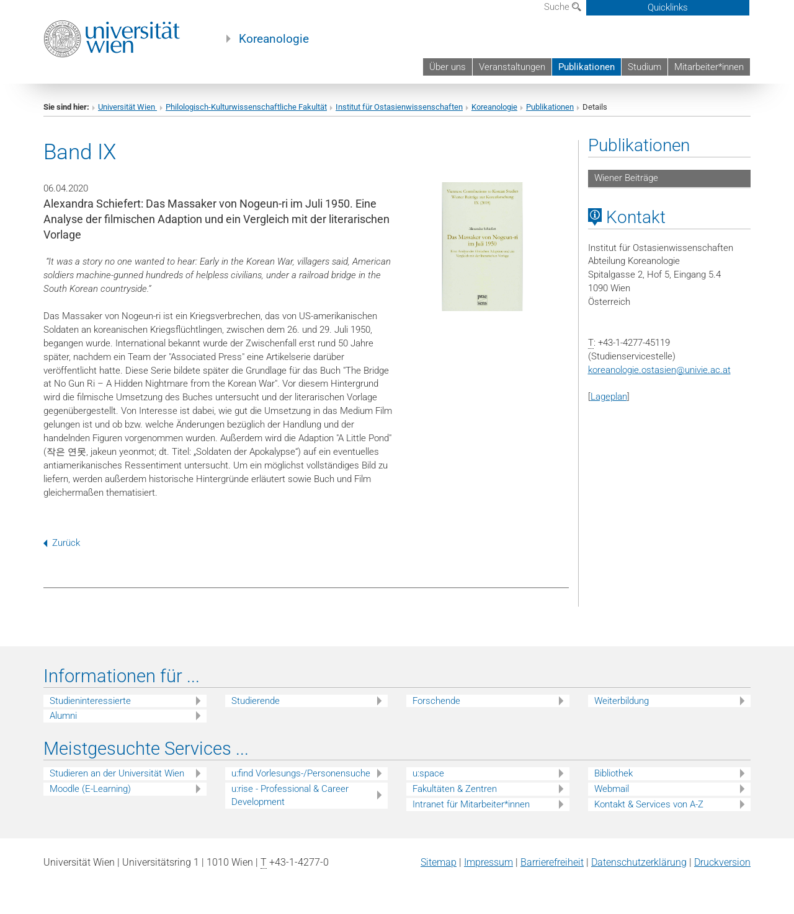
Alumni (63, 715)
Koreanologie (274, 39)
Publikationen (586, 67)
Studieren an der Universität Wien (117, 773)
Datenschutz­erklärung (639, 862)
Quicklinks (668, 7)
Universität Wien (127, 107)
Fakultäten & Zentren (455, 788)
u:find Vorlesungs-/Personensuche (300, 773)
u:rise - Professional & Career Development (290, 795)
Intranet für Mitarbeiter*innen (471, 804)
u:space (428, 773)
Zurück (61, 542)
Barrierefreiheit (552, 862)
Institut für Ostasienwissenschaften (399, 107)
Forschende (436, 700)
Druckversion (722, 862)
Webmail (611, 788)
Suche (562, 6)
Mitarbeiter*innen (709, 67)
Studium (644, 67)
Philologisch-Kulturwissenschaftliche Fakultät (246, 107)
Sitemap (439, 862)
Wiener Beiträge (626, 177)
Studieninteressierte (90, 700)
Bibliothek (613, 773)
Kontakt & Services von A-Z (648, 804)
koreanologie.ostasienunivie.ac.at (659, 370)
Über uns (447, 67)
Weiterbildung (621, 700)
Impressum (488, 862)
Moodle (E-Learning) (90, 788)
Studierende (255, 700)
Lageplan (609, 396)
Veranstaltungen (512, 67)
